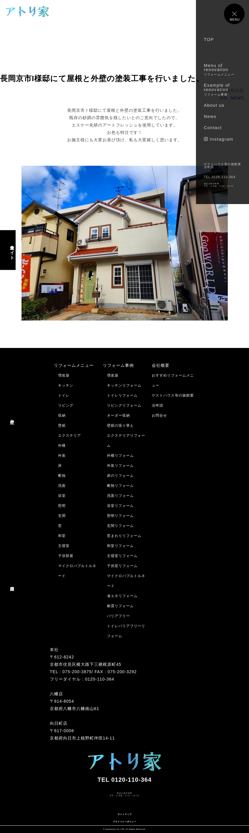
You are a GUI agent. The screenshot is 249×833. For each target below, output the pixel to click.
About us (214, 105)
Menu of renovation (219, 69)
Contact (213, 127)
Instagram (218, 139)
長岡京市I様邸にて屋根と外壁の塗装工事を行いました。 (102, 78)
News (210, 116)
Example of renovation (217, 89)
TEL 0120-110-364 (219, 177)
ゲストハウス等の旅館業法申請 (222, 165)
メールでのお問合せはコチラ (28, 806)
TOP (209, 39)
